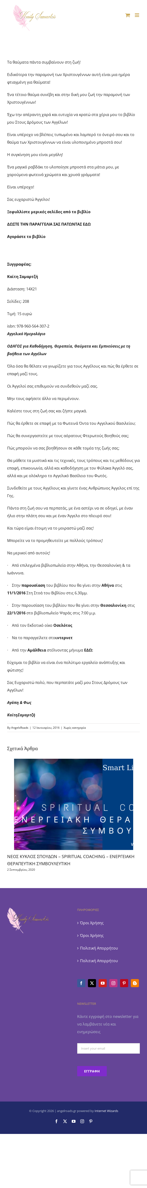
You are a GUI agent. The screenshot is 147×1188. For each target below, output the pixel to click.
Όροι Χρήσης (92, 922)
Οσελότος (62, 625)
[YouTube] (103, 983)
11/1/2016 (16, 593)
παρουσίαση (33, 585)
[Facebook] (81, 983)
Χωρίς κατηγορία (75, 728)
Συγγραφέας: (19, 264)
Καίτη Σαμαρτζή (22, 276)
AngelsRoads (19, 728)
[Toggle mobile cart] (127, 15)
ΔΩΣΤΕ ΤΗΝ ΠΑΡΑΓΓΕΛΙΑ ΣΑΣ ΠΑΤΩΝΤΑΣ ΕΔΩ (49, 224)
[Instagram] (113, 983)
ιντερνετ (64, 637)
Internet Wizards (106, 1111)
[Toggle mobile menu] (137, 15)
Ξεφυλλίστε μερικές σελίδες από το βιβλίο (49, 211)
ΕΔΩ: (88, 650)
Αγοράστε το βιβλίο (26, 236)
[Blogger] (135, 983)
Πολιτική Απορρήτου (99, 948)
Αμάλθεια (37, 650)
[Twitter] (92, 983)
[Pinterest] (124, 983)
